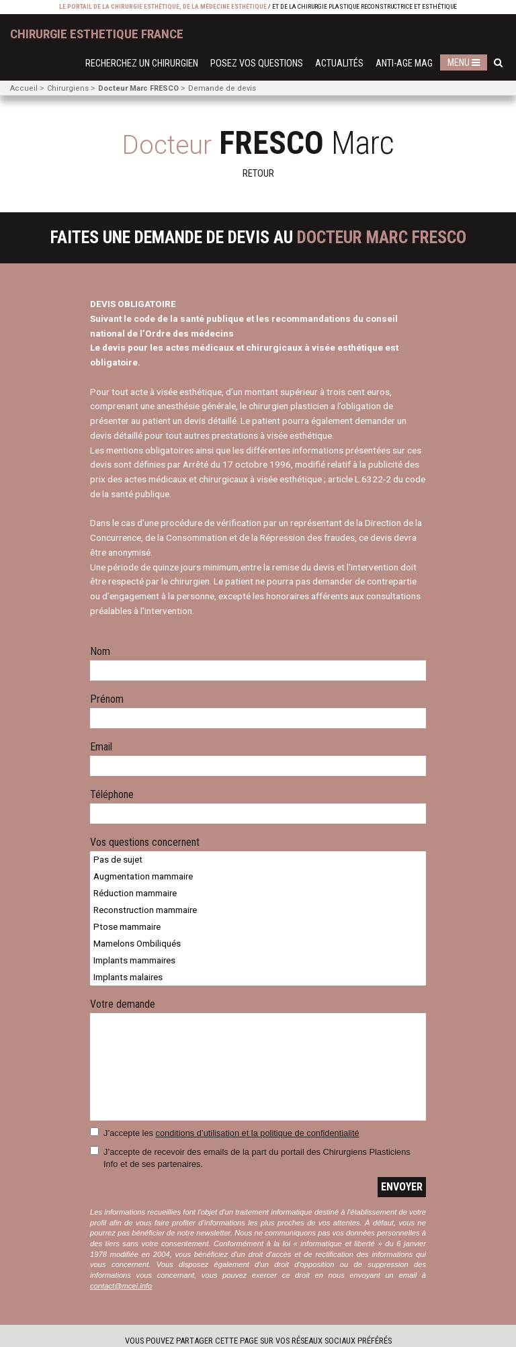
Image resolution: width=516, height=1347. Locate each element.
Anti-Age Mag (404, 63)
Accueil (24, 88)
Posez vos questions (256, 63)
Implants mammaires (258, 960)
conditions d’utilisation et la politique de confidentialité (257, 1133)
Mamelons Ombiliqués (258, 943)
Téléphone (112, 795)
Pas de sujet (258, 859)
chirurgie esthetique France (96, 34)
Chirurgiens (68, 88)
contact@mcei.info (121, 1286)
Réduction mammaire (258, 893)
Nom (100, 652)
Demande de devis (222, 88)
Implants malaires (258, 977)
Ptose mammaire (258, 926)
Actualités (339, 63)
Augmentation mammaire (258, 876)
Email (101, 747)
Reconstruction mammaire (258, 910)
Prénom (107, 699)
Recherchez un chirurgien (141, 63)
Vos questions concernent (145, 843)
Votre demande (122, 1004)
